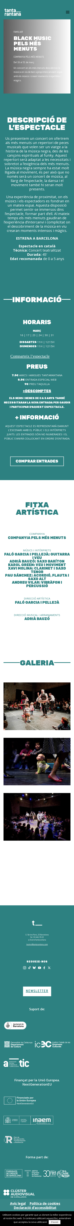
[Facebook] (44, 968)
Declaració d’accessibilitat (35, 1207)
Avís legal (18, 1203)
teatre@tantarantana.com (37, 945)
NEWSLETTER (37, 991)
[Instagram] (24, 968)
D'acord (54, 1222)
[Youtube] (39, 968)
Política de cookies (45, 1203)
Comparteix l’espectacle (30, 356)
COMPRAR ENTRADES (37, 461)
